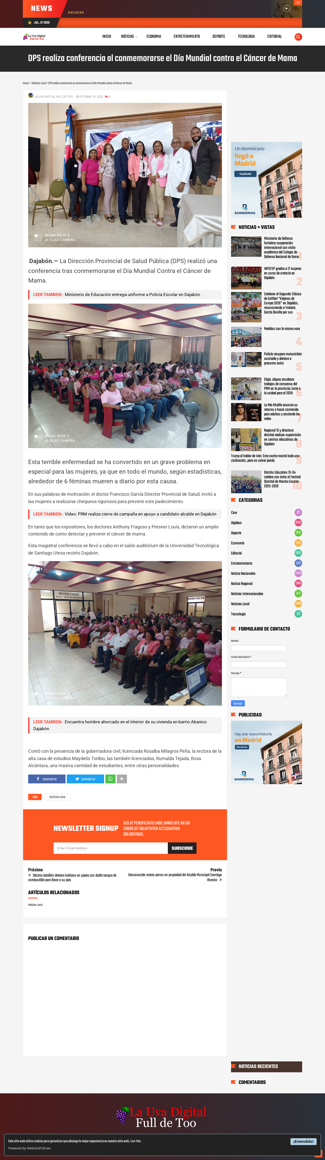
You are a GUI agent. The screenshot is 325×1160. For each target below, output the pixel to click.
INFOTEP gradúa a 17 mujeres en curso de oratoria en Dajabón (282, 273)
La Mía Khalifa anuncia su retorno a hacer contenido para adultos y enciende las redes (282, 412)
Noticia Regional (241, 584)
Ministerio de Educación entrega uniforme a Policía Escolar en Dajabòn (132, 294)
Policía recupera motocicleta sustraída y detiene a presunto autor (283, 359)
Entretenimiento (241, 563)
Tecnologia (238, 614)
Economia (237, 543)
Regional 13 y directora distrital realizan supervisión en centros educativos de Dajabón (282, 438)
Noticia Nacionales (243, 573)
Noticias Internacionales (247, 594)
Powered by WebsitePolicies (29, 1148)
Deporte (236, 533)
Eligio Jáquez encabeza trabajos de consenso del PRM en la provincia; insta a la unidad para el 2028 (282, 386)
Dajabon (236, 523)
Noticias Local (58, 797)
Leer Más (135, 1141)
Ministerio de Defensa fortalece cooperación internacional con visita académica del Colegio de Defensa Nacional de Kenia (281, 247)
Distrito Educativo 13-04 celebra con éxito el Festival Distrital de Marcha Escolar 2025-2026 (282, 479)
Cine (234, 513)
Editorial (236, 553)
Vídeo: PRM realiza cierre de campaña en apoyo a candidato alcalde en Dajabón (140, 514)
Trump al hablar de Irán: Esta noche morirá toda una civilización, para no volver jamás (265, 458)
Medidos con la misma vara (282, 329)
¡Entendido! (304, 1141)
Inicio (106, 36)
